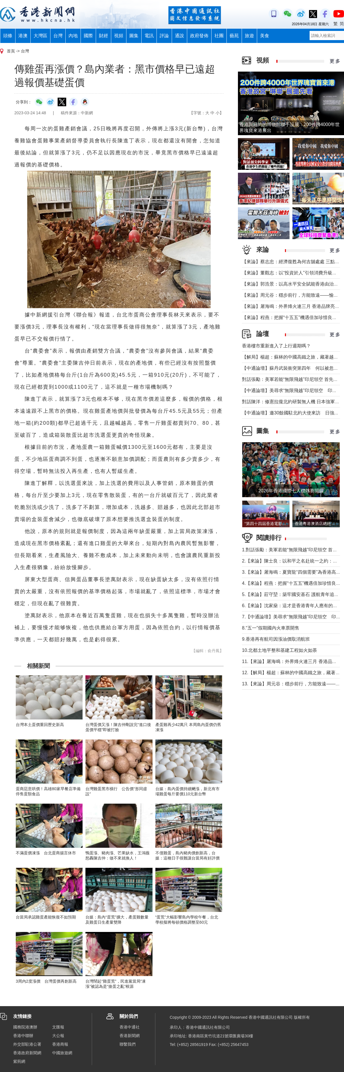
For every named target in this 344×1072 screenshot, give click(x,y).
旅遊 (249, 35)
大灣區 (40, 35)
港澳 (23, 35)
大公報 (58, 1035)
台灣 (57, 35)
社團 (219, 35)
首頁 (11, 51)
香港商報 (60, 1044)
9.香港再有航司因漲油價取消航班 (276, 639)
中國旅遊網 (62, 1053)
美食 (264, 35)
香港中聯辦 (23, 1035)
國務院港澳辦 (25, 1027)
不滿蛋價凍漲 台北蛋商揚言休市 (46, 853)
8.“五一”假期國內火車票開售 (270, 628)
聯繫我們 (128, 1044)
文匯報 (58, 1027)
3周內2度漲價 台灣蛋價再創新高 (46, 981)
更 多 (335, 61)
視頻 (118, 35)
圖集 (133, 35)
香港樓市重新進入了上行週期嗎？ (276, 345)
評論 (164, 35)
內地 (73, 35)
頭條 (7, 35)
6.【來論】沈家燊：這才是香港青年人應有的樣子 (292, 605)
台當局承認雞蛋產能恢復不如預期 (46, 917)
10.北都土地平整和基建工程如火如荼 (279, 650)
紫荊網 (19, 1061)
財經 (103, 35)
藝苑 (234, 35)
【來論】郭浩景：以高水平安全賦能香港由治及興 (292, 284)
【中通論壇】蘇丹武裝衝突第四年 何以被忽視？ (292, 368)
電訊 (149, 35)
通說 (179, 35)
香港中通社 (130, 1027)
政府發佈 (199, 35)
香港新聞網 (130, 1035)
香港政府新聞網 (27, 1053)
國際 (88, 35)
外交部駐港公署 (27, 1044)
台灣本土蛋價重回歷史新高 (40, 724)
